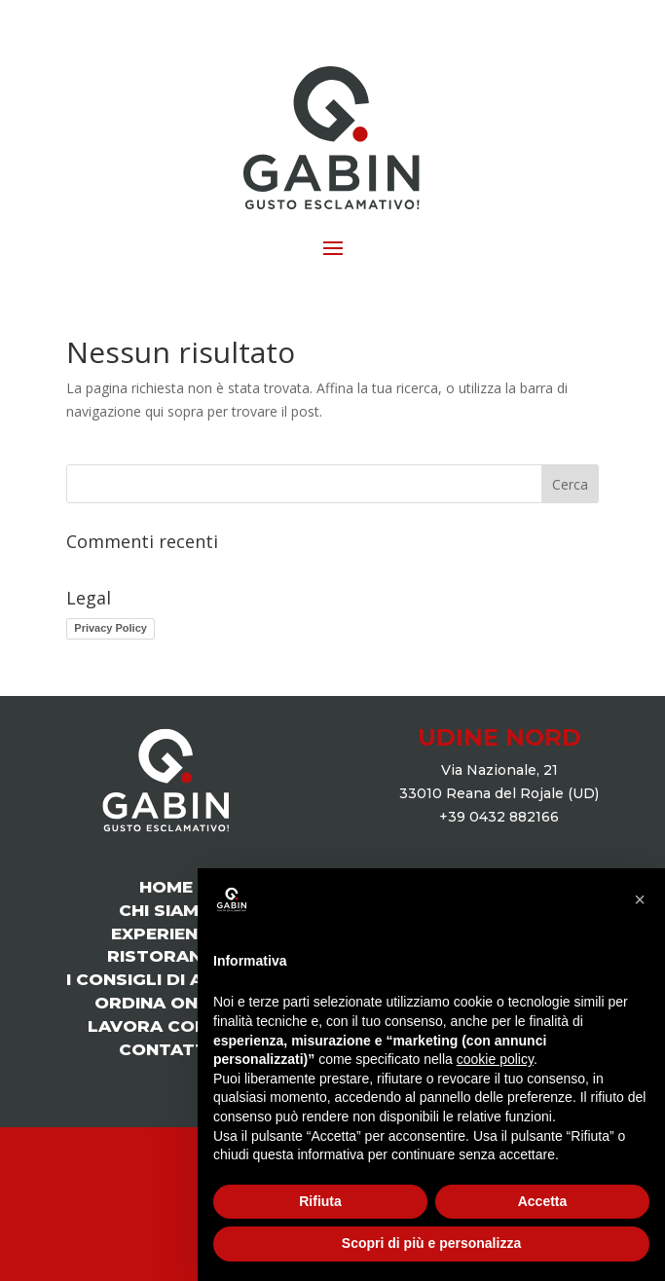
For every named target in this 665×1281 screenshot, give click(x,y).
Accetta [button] (543, 1201)
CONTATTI (165, 1049)
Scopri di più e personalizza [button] (431, 1243)
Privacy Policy (110, 628)
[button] (639, 899)
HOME (166, 887)
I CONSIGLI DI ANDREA (165, 979)
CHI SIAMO (166, 910)
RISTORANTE (166, 956)
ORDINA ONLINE (165, 1002)
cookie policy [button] (495, 1059)
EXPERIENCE (166, 933)
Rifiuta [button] (320, 1201)
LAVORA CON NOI (166, 1026)
